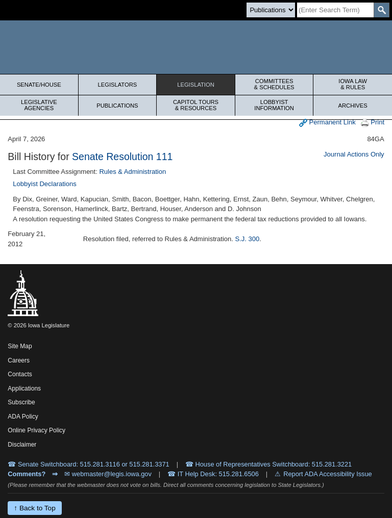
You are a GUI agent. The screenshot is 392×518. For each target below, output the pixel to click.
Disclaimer (22, 444)
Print (372, 122)
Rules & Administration (132, 171)
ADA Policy (23, 416)
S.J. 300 (247, 239)
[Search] (335, 10)
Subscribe (21, 402)
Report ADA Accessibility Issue (327, 474)
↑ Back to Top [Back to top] (34, 508)
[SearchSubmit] (381, 10)
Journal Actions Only (354, 154)
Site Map (20, 346)
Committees (274, 84)
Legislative (39, 105)
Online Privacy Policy (36, 430)
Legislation (195, 85)
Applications (24, 388)
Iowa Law (352, 84)
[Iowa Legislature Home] (196, 47)
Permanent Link (327, 122)
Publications (117, 105)
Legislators (117, 85)
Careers (19, 360)
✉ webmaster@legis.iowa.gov (108, 474)
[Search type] (271, 10)
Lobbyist (274, 105)
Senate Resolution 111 (122, 156)
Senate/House (39, 85)
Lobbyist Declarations (44, 184)
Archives (353, 105)
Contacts (20, 374)
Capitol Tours (196, 105)
